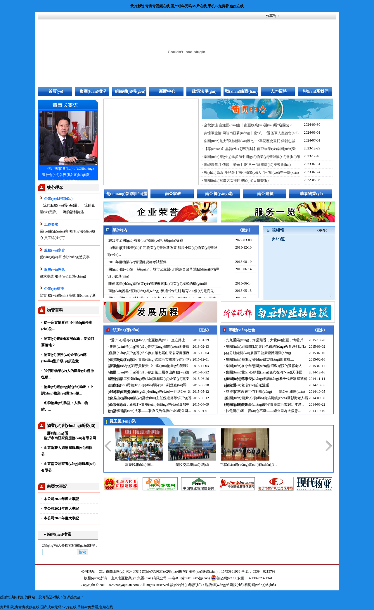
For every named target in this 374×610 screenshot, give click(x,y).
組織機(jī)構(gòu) (130, 91)
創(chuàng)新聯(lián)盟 (126, 194)
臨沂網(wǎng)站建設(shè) (224, 585)
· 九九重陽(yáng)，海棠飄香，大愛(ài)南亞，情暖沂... (265, 340)
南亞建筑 (265, 194)
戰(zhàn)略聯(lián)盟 (241, 92)
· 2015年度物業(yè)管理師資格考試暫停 (137, 262)
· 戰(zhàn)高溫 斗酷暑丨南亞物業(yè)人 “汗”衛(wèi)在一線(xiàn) (250, 172)
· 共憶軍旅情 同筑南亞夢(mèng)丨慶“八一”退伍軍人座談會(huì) (250, 133)
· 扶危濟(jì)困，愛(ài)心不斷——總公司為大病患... (262, 411)
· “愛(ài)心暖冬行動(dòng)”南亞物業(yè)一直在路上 (146, 340)
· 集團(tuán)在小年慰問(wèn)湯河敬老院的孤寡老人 (263, 366)
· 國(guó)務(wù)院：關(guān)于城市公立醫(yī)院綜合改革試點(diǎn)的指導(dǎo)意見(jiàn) (163, 272)
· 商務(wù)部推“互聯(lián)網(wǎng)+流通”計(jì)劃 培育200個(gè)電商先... (162, 291)
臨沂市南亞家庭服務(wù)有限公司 (68, 438)
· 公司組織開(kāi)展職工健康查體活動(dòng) (257, 353)
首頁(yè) (56, 91)
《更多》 (245, 230)
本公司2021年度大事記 (60, 508)
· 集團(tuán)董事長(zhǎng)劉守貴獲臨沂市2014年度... (264, 404)
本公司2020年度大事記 (60, 518)
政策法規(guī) (204, 91)
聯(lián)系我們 (315, 91)
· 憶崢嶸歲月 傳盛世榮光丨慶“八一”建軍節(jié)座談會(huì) (246, 165)
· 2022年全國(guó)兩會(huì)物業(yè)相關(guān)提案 (145, 240)
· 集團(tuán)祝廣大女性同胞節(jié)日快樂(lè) (235, 180)
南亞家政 (173, 194)
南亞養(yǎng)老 (219, 194)
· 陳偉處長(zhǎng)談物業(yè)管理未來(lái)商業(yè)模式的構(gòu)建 (157, 284)
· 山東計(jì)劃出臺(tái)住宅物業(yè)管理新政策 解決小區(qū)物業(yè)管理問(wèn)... (162, 251)
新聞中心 (167, 91)
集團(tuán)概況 (93, 91)
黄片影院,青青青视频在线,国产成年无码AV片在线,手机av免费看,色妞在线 (187, 6)
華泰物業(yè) (311, 194)
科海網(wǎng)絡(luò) (260, 585)
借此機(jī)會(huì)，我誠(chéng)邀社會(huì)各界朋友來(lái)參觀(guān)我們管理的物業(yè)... (68, 174)
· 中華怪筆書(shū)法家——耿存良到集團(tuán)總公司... (149, 411)
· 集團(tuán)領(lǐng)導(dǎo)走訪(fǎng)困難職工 (259, 359)
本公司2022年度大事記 (60, 499)
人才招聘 (278, 91)
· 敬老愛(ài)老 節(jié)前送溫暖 (246, 385)
